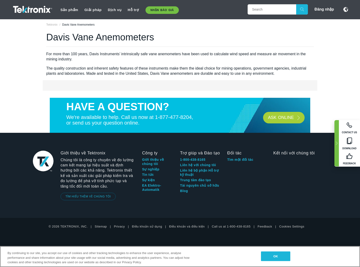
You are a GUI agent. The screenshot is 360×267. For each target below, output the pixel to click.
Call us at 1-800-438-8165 (231, 226)
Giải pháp (93, 10)
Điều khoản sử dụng (147, 226)
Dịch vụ (115, 10)
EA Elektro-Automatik (151, 188)
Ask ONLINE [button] (281, 117)
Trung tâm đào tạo (195, 180)
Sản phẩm (69, 10)
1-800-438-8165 (192, 159)
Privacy (119, 226)
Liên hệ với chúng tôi (198, 165)
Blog (184, 191)
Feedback (265, 226)
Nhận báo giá (162, 10)
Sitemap (101, 226)
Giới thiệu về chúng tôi (153, 162)
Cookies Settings (291, 226)
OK (275, 256)
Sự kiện (148, 180)
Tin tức (148, 175)
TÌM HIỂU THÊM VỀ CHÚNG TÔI (88, 196)
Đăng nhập (324, 9)
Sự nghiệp (150, 169)
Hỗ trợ (133, 10)
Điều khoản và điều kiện (187, 226)
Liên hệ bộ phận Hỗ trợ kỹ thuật (199, 173)
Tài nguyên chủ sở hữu (199, 185)
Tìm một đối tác (240, 159)
